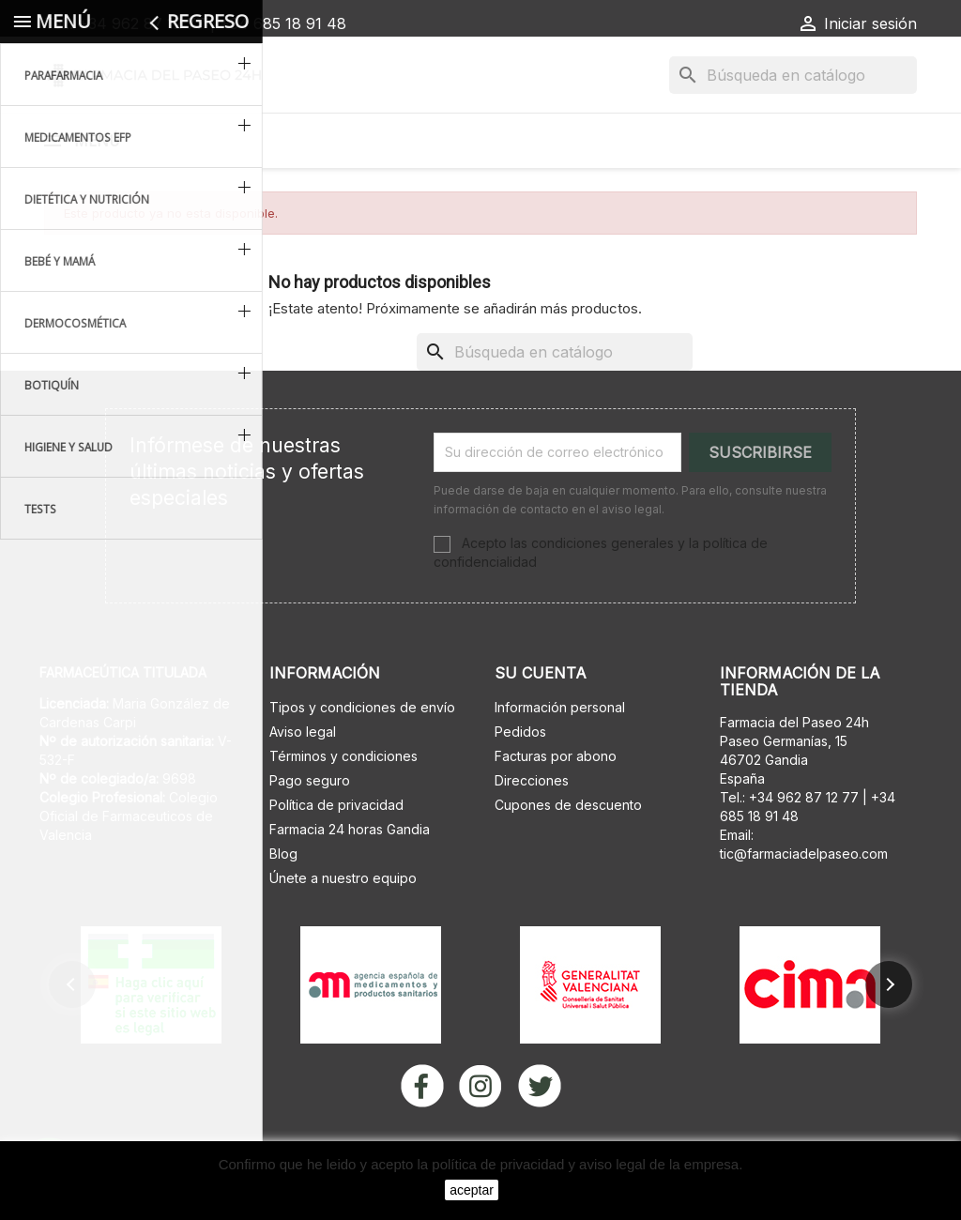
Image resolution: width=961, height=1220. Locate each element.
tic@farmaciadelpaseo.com (804, 902)
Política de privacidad (336, 854)
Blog (283, 902)
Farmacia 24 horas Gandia (349, 878)
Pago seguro (309, 829)
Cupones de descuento (568, 854)
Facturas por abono (556, 805)
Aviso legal (302, 780)
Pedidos (520, 780)
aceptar (472, 1189)
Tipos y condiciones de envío (362, 756)
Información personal (560, 756)
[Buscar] (793, 75)
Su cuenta (541, 721)
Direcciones (532, 829)
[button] (72, 1033)
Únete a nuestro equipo (343, 927)
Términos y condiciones (343, 805)
